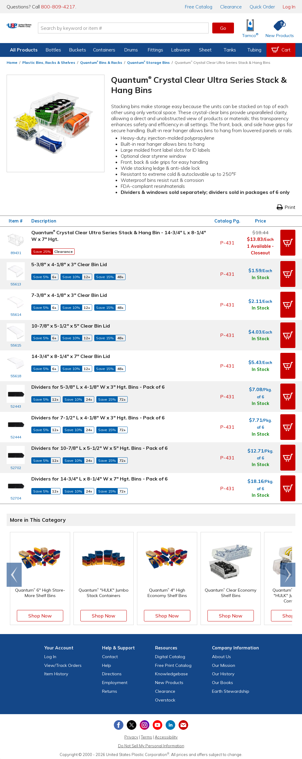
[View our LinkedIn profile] (170, 722)
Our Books (222, 680)
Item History (56, 671)
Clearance (231, 7)
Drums (131, 50)
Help (106, 662)
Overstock (165, 697)
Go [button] (223, 28)
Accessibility (166, 734)
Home (12, 62)
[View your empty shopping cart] (280, 50)
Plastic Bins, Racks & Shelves (48, 62)
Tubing (254, 50)
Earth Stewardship (230, 688)
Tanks (229, 50)
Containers (104, 50)
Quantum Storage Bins (148, 62)
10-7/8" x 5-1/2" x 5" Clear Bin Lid (70, 325)
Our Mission (223, 662)
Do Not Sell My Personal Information (151, 743)
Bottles (53, 50)
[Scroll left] (14, 572)
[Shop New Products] (277, 28)
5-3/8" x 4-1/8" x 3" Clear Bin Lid (69, 264)
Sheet (205, 50)
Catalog (198, 7)
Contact (110, 654)
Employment (114, 680)
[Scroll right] (287, 572)
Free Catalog (173, 662)
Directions (112, 671)
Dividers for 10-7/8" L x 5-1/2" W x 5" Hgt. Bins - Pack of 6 (99, 446)
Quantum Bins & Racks (101, 62)
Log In (289, 7)
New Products (169, 680)
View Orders (63, 662)
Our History (223, 671)
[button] (287, 242)
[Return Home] (42, 29)
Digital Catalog (170, 654)
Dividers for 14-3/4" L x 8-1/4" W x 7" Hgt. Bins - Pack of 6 (99, 476)
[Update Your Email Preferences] (183, 722)
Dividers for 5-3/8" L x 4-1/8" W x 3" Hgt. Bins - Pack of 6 (98, 386)
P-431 (227, 243)
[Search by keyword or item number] (146, 28)
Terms (146, 734)
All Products (24, 50)
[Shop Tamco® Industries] (250, 28)
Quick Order (262, 7)
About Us (221, 654)
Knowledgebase (171, 671)
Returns (109, 688)
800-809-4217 (58, 7)
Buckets (77, 50)
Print (286, 207)
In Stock (260, 277)
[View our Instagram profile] (145, 722)
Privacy (131, 734)
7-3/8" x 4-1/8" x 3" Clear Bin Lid (69, 295)
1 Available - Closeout (260, 250)
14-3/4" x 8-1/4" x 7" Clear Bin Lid (70, 355)
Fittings (155, 50)
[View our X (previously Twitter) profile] (132, 722)
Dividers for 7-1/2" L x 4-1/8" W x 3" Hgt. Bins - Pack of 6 (98, 416)
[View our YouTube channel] (157, 722)
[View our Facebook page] (119, 722)
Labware (180, 50)
